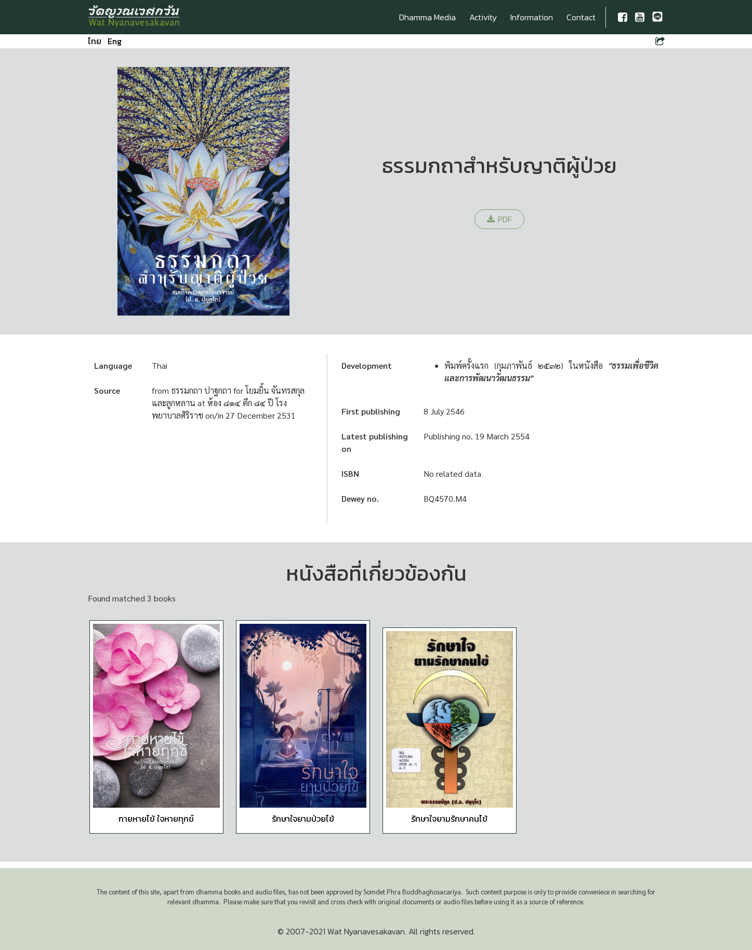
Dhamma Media (427, 17)
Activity (483, 17)
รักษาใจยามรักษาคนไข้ (449, 818)
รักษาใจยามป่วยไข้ (303, 818)
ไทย (94, 41)
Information (531, 17)
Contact (581, 17)
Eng (115, 41)
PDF (499, 219)
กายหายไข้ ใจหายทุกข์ (156, 818)
